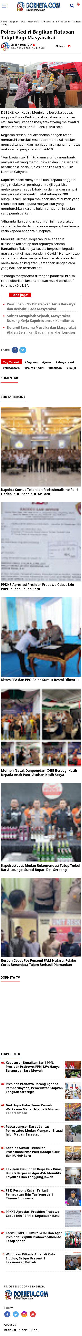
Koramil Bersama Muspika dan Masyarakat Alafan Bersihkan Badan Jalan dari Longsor (41, 330)
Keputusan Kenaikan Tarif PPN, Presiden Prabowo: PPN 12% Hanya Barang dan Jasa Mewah (33, 1067)
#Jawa (46, 362)
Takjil (5, 24)
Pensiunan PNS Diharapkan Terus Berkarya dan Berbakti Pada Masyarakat (41, 306)
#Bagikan (31, 362)
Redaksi (10, 1330)
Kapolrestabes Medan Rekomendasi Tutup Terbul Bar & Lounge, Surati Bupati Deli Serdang (40, 867)
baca (60, 46)
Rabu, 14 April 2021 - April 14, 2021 (28, 47)
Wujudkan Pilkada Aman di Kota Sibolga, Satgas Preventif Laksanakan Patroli (30, 1258)
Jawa (22, 21)
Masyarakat (34, 21)
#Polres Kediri (34, 368)
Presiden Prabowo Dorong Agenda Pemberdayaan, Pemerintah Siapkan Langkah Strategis (34, 1088)
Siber (23, 1330)
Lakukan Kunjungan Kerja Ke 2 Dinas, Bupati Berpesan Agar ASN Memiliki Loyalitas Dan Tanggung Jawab (34, 1173)
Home (4, 21)
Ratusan (76, 21)
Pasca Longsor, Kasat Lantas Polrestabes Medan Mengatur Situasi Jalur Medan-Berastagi (34, 1130)
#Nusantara (11, 368)
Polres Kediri (63, 21)
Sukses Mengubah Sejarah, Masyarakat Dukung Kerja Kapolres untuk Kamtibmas (40, 318)
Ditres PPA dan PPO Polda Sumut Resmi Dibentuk (40, 680)
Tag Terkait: (11, 362)
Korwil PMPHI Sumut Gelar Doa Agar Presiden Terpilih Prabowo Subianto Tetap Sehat (34, 1237)
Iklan (33, 1330)
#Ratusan (55, 368)
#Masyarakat (65, 362)
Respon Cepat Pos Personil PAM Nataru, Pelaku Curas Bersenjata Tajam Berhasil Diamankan (38, 962)
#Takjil (71, 368)
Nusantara (48, 21)
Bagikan (14, 21)
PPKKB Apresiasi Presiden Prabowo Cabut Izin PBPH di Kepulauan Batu (37, 586)
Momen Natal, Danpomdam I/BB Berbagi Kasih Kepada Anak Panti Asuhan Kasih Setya (39, 772)
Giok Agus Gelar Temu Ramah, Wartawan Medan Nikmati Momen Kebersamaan (33, 1109)
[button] (78, 3)
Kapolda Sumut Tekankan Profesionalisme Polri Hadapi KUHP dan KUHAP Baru (39, 491)
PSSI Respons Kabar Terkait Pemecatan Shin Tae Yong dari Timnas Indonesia (29, 1194)
